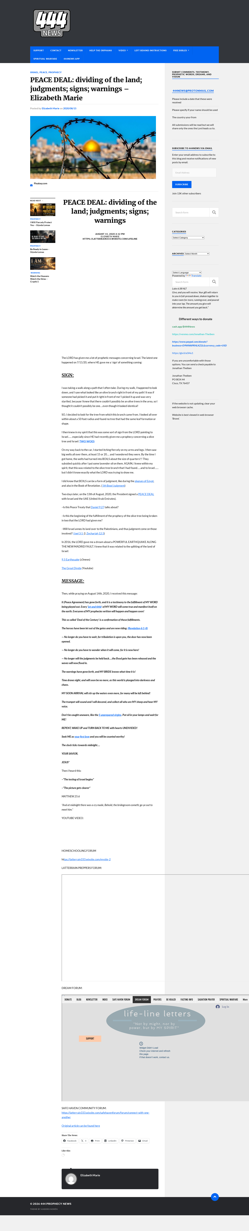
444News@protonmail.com (193, 90)
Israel (34, 72)
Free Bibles (180, 50)
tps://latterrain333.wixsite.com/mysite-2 (87, 859)
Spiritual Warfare (45, 59)
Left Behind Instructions (151, 50)
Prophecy (55, 72)
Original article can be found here (81, 1125)
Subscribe (181, 184)
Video (122, 50)
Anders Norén (49, 1209)
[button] (110, 676)
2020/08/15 (69, 108)
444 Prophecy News (56, 1203)
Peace (43, 72)
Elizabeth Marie (50, 108)
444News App (72, 59)
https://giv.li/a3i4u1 (182, 352)
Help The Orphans (100, 50)
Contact (55, 50)
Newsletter (75, 50)
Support (38, 50)
